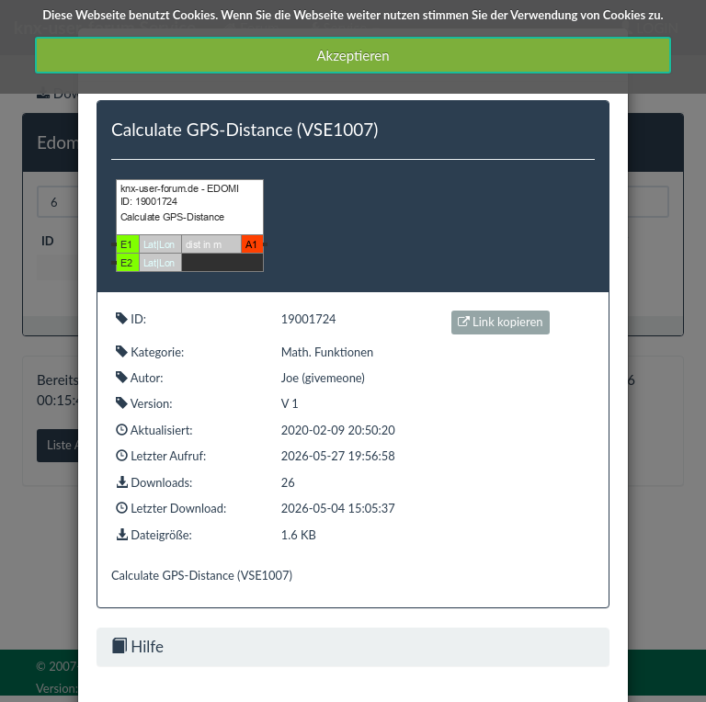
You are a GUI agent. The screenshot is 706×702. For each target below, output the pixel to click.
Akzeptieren (352, 55)
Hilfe (137, 646)
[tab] (353, 646)
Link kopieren (500, 321)
